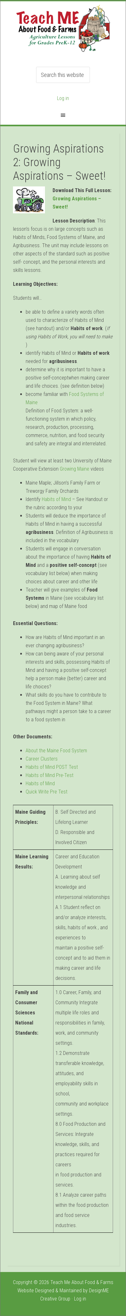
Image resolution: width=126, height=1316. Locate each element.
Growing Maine (75, 469)
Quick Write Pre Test (46, 792)
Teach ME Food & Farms (63, 32)
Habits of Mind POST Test (52, 767)
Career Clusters (42, 759)
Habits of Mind (56, 499)
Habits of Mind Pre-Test (49, 775)
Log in (63, 98)
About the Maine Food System (56, 751)
